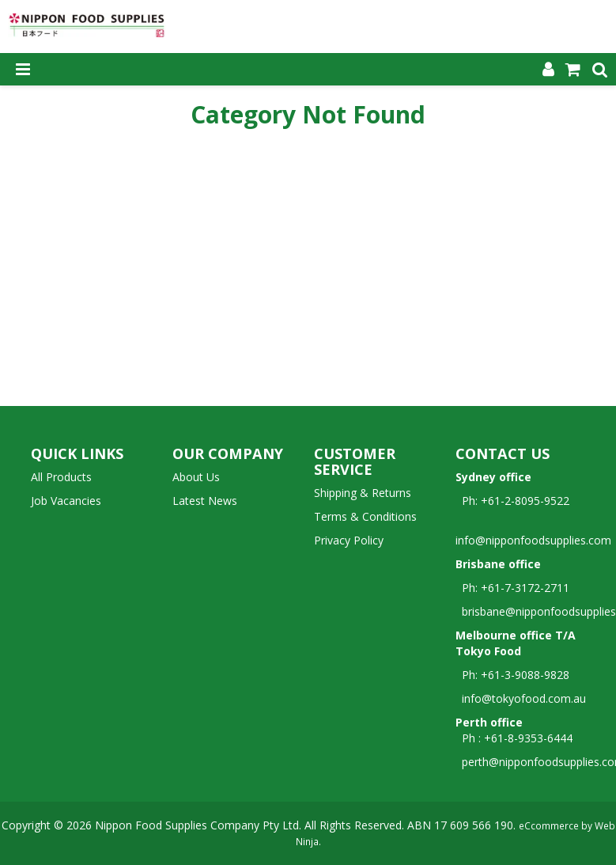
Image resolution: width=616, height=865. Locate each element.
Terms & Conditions (365, 516)
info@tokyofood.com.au (524, 698)
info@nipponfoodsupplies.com (533, 532)
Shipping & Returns (362, 492)
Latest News (204, 500)
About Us (196, 476)
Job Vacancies (66, 500)
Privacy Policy (349, 540)
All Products (61, 476)
